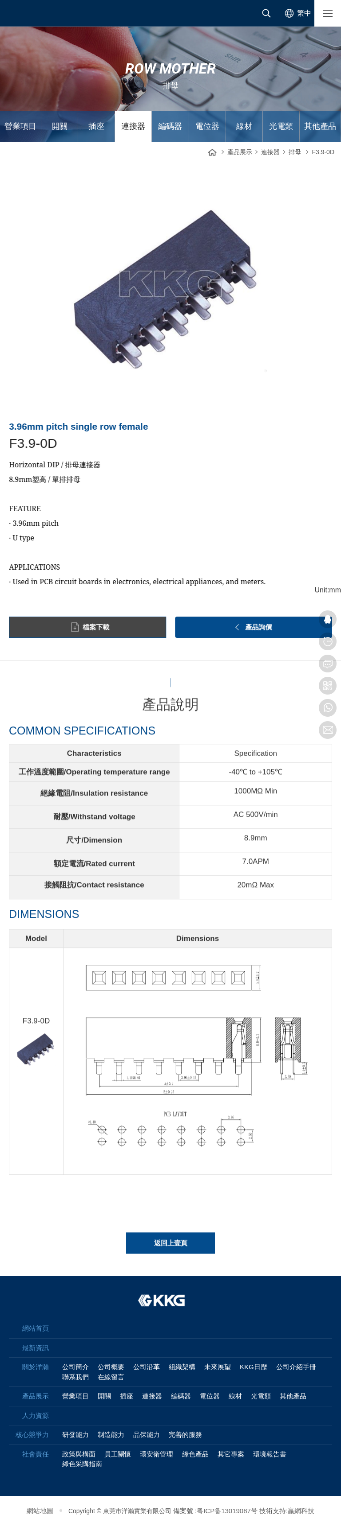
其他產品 (320, 126)
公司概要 (111, 1367)
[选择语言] (296, 13)
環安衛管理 (156, 1454)
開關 (59, 126)
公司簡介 (75, 1367)
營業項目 (20, 126)
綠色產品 (195, 1454)
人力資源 (35, 1415)
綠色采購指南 (82, 1464)
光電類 (281, 126)
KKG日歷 (253, 1367)
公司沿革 (146, 1367)
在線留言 (111, 1377)
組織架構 (182, 1367)
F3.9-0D (323, 151)
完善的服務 (185, 1434)
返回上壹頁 (170, 1248)
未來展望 (217, 1367)
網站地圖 (40, 1510)
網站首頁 (212, 149)
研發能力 (75, 1434)
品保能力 (146, 1434)
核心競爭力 (32, 1434)
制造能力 (111, 1434)
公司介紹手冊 (296, 1367)
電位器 (207, 126)
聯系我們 (75, 1377)
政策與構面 (78, 1454)
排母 (295, 151)
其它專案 (231, 1454)
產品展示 (239, 151)
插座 (96, 126)
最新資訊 (35, 1347)
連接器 (133, 126)
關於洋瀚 (35, 1367)
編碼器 (170, 126)
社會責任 (35, 1454)
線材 (244, 126)
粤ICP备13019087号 (227, 1510)
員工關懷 (117, 1454)
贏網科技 (301, 1510)
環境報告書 (269, 1454)
